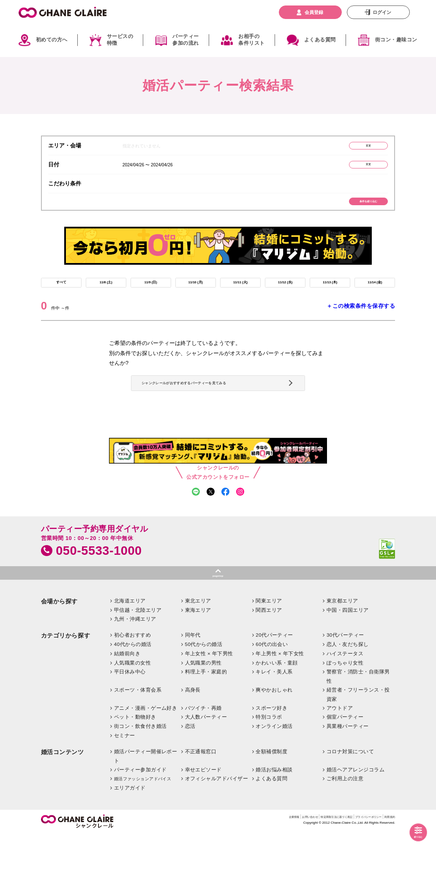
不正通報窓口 (201, 799)
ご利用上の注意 (345, 827)
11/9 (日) (150, 297)
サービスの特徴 (120, 40)
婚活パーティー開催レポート (145, 804)
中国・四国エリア (348, 658)
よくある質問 (320, 40)
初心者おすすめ (132, 683)
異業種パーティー (348, 774)
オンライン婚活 (274, 774)
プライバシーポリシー (351, 866)
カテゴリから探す (65, 684)
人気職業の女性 (132, 711)
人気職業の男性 (203, 711)
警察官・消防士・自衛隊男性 (358, 724)
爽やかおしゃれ (274, 738)
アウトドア (340, 756)
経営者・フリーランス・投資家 (358, 742)
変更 (356, 147)
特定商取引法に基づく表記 (297, 866)
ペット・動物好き (135, 765)
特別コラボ (269, 765)
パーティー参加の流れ (185, 40)
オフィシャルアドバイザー (216, 827)
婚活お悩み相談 (274, 817)
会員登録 (314, 12)
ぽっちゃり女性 (345, 711)
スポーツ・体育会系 (137, 738)
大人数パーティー (206, 765)
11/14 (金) (375, 297)
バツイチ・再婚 (203, 756)
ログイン (382, 12)
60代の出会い (272, 692)
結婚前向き (127, 701)
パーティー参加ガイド (140, 817)
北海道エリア (130, 648)
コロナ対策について (350, 799)
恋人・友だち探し (348, 692)
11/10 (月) (195, 297)
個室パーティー (345, 765)
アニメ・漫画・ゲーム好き (145, 756)
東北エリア (198, 648)
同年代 (193, 683)
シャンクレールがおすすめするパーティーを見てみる (216, 411)
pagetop (218, 621)
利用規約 (386, 866)
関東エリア (269, 648)
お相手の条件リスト (251, 40)
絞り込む (412, 834)
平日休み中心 (130, 720)
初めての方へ (52, 40)
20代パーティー (274, 683)
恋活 (190, 774)
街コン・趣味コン (396, 40)
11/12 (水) (285, 297)
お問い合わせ (253, 866)
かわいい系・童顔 (277, 711)
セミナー (124, 784)
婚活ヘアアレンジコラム (355, 817)
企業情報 (226, 866)
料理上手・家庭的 (206, 720)
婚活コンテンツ (62, 800)
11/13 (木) (330, 297)
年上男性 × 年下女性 (280, 701)
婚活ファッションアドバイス (142, 827)
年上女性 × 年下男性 (209, 701)
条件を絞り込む (356, 210)
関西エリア (269, 658)
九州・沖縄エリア (135, 667)
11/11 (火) (240, 297)
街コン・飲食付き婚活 (140, 774)
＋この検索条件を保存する (361, 323)
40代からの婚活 (133, 692)
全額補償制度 (271, 799)
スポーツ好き (271, 756)
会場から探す (59, 649)
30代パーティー (345, 683)
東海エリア (198, 658)
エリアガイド (130, 836)
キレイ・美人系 (274, 720)
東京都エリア (342, 648)
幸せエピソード (203, 817)
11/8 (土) (106, 297)
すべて (61, 297)
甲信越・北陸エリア (137, 658)
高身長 (193, 738)
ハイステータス (345, 701)
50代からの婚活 (204, 692)
